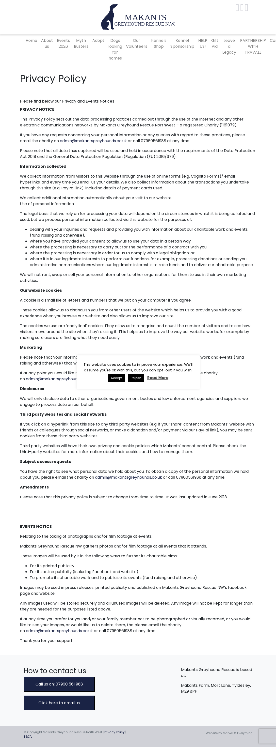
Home (31, 40)
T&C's (28, 736)
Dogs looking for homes (115, 49)
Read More (157, 377)
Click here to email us (59, 703)
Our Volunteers (136, 43)
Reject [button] (136, 378)
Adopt (98, 40)
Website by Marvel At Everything (229, 733)
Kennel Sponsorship (182, 43)
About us (47, 43)
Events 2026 (63, 43)
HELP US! (202, 43)
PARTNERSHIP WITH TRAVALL (253, 46)
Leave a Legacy (229, 46)
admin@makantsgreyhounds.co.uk (93, 141)
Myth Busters (81, 43)
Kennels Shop (158, 43)
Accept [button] (116, 378)
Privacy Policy (114, 732)
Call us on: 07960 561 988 (59, 684)
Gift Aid (214, 43)
